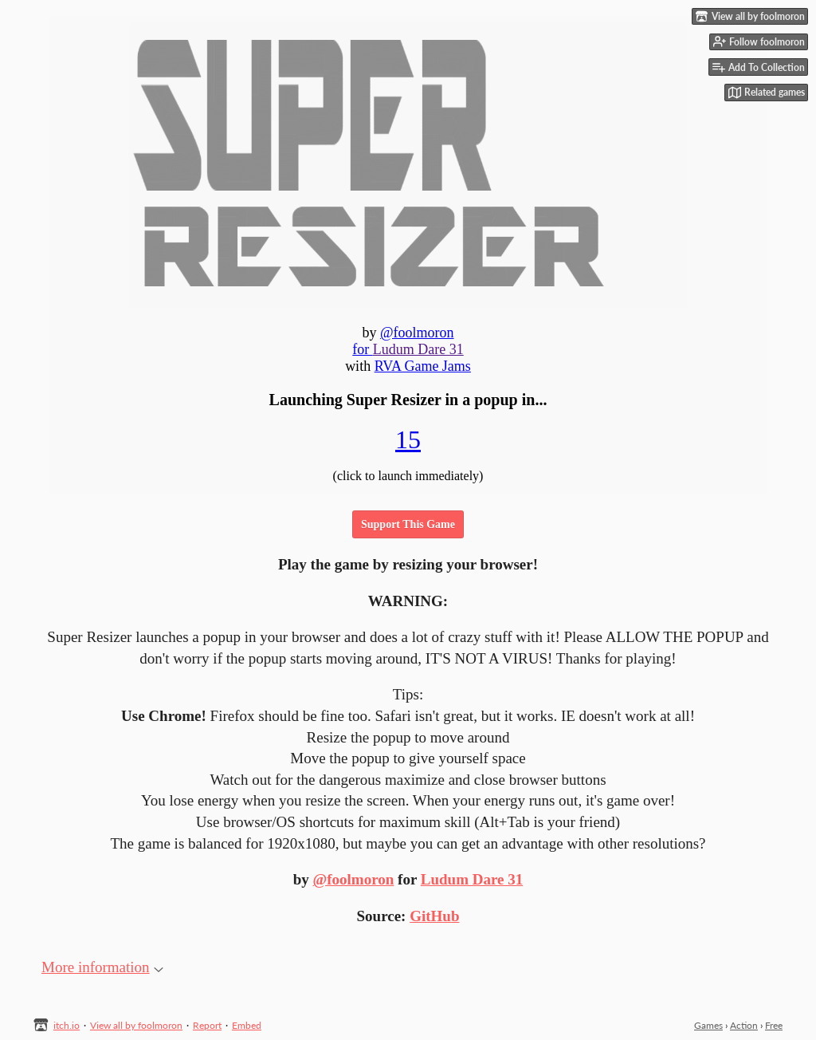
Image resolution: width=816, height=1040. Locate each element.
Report (207, 1025)
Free (774, 1025)
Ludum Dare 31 (472, 879)
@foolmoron (353, 879)
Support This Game (408, 524)
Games (708, 1025)
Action (744, 1025)
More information (102, 967)
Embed (246, 1025)
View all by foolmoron (136, 1025)
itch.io (66, 1025)
